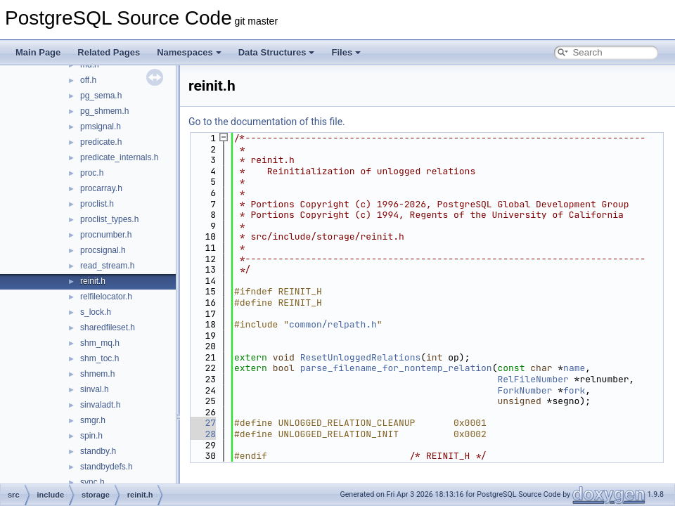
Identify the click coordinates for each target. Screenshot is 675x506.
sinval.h (94, 389)
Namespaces (189, 52)
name (574, 368)
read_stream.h (107, 266)
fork (574, 390)
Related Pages (108, 52)
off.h (88, 80)
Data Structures (276, 52)
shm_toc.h (99, 358)
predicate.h (101, 142)
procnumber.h (105, 235)
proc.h (91, 173)
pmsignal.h (100, 126)
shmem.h (97, 374)
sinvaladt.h (100, 405)
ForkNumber (524, 390)
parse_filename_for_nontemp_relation (396, 368)
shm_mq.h (100, 343)
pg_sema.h (101, 95)
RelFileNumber (532, 379)
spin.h (91, 436)
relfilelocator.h (106, 296)
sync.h (92, 482)
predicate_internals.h (119, 157)
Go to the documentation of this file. (266, 121)
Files (346, 52)
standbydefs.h (106, 467)
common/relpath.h (333, 324)
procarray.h (101, 188)
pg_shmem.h (104, 111)
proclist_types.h (109, 219)
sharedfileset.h (107, 327)
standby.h (98, 451)
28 (202, 434)
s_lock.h (95, 312)
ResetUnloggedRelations (360, 357)
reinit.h (92, 281)
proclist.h (97, 204)
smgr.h (92, 420)
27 (202, 423)
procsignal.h (103, 250)
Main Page (37, 52)
